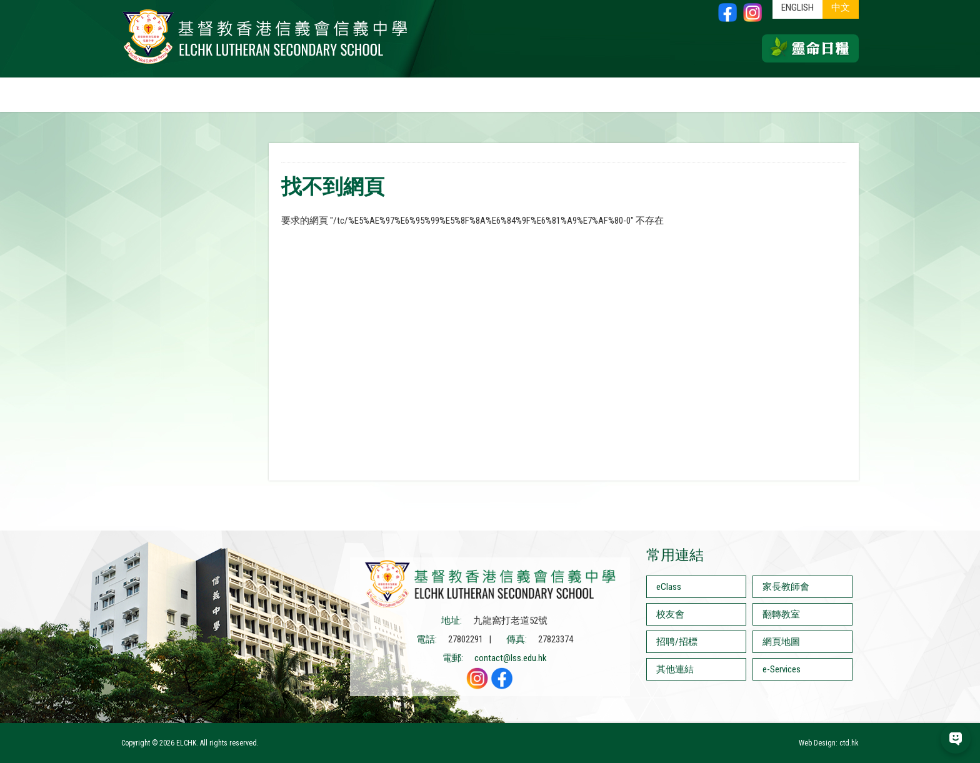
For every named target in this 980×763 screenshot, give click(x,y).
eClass (668, 586)
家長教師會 (785, 586)
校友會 (670, 614)
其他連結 (675, 669)
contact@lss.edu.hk (510, 658)
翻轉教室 (781, 614)
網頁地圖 (781, 641)
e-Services (781, 669)
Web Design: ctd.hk (829, 743)
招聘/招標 (677, 641)
